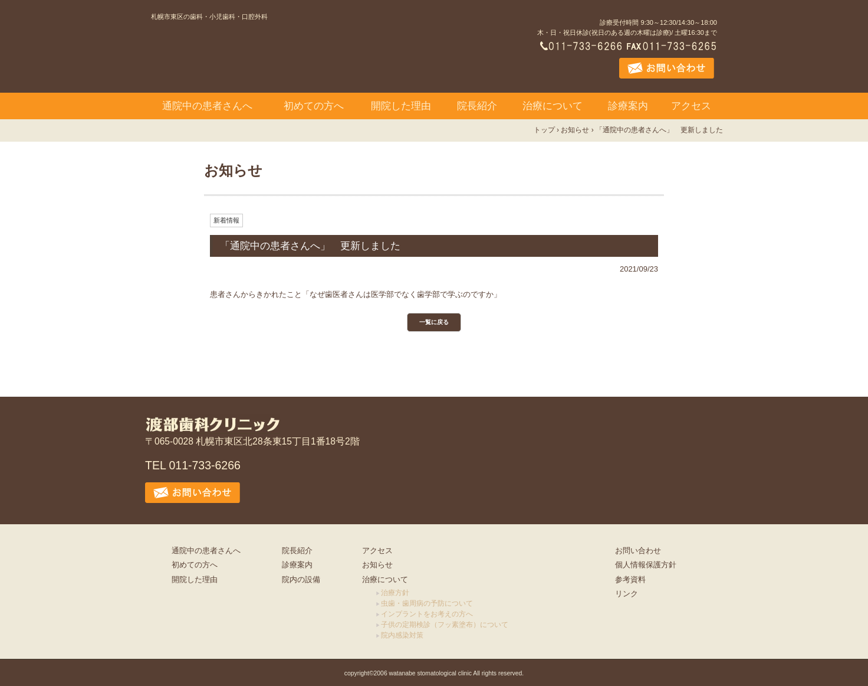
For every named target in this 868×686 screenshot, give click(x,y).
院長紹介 (477, 106)
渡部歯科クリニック (264, 57)
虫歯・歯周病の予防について (427, 603)
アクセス (691, 106)
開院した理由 (401, 106)
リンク (626, 593)
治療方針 (395, 593)
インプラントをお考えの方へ (427, 614)
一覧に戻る (434, 322)
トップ (544, 130)
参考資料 (630, 579)
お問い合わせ (638, 550)
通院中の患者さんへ (207, 106)
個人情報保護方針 (645, 564)
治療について (552, 106)
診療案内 (628, 106)
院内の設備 (301, 579)
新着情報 (226, 220)
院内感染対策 (402, 635)
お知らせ (377, 564)
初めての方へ (314, 106)
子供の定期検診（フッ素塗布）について (444, 624)
